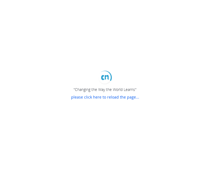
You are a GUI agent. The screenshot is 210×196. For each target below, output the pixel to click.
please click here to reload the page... (105, 97)
